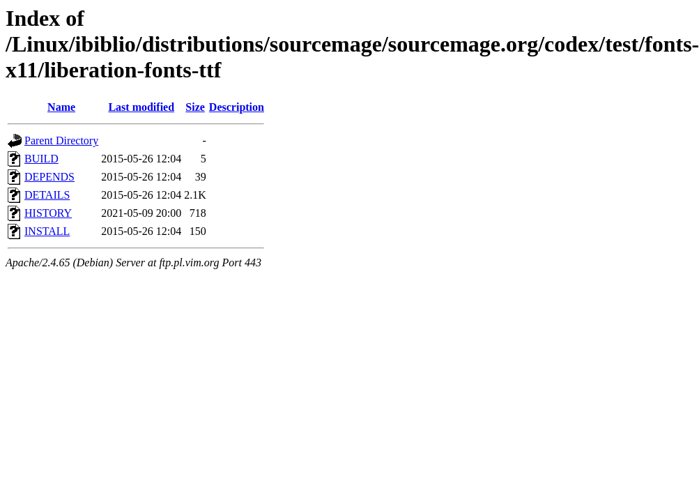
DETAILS (47, 195)
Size (195, 107)
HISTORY (48, 213)
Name (61, 107)
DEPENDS (49, 177)
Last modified (141, 107)
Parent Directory (61, 140)
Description (236, 107)
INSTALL (47, 231)
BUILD (41, 159)
